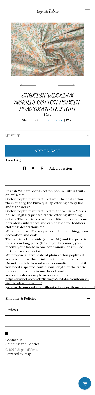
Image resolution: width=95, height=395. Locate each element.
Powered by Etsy (18, 354)
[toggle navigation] (87, 11)
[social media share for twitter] (33, 167)
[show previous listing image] (29, 85)
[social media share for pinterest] (42, 167)
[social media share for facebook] (24, 167)
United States (51, 120)
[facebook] (6, 334)
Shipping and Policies (22, 344)
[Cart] (84, 383)
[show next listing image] (66, 85)
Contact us (13, 340)
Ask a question (60, 168)
